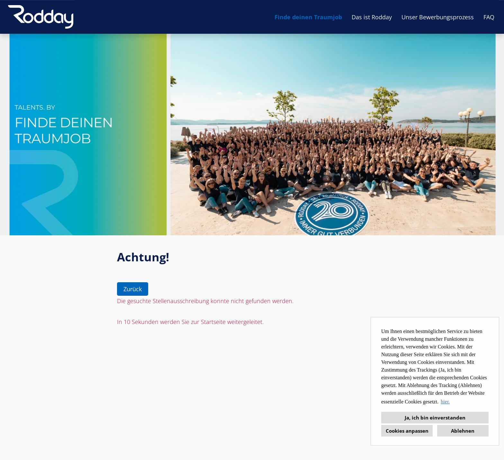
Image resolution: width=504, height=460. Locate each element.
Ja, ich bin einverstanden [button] (435, 417)
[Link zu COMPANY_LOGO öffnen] (40, 17)
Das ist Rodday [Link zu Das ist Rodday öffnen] (372, 17)
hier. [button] (445, 401)
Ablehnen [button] (462, 431)
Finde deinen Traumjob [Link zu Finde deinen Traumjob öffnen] (308, 17)
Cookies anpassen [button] (407, 431)
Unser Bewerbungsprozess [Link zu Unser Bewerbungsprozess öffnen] (437, 17)
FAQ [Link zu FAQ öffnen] (488, 17)
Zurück (132, 289)
